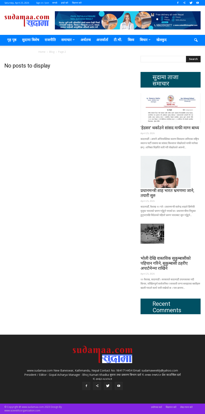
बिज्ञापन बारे (77, 2)
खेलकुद (161, 39)
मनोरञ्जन (15, 49)
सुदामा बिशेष (30, 39)
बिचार (145, 39)
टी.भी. (118, 39)
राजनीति (50, 39)
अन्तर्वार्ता (102, 39)
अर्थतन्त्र (85, 39)
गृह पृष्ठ (11, 39)
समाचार (68, 39)
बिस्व (131, 39)
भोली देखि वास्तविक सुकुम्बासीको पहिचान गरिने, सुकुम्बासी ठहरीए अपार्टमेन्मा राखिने (166, 263)
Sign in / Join (42, 2)
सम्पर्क (54, 2)
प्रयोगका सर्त (156, 407)
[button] (196, 40)
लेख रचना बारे (186, 407)
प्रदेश (32, 49)
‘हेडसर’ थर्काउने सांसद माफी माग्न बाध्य (170, 127)
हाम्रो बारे (64, 2)
